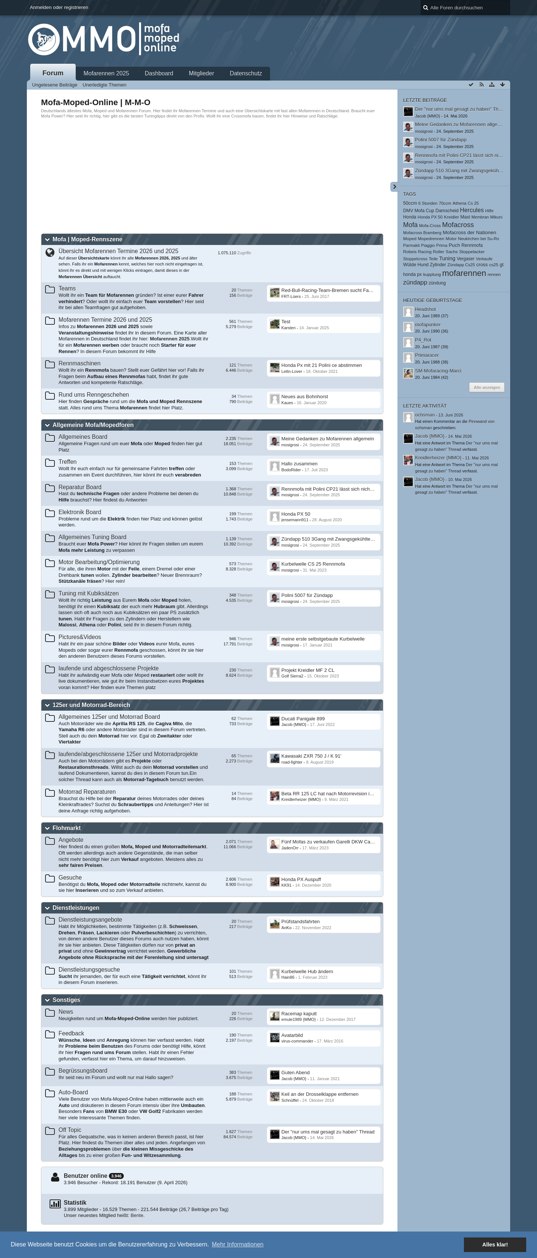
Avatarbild (292, 1035)
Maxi (465, 217)
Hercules (472, 210)
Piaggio (428, 245)
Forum (53, 73)
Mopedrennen (431, 238)
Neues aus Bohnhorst (305, 396)
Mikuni (496, 217)
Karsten (289, 327)
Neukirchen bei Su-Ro (478, 238)
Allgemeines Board (83, 437)
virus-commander (297, 1041)
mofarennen (464, 273)
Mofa (410, 225)
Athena (460, 203)
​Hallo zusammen (300, 463)
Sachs (452, 251)
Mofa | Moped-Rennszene (87, 239)
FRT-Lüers (291, 296)
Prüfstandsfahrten (301, 921)
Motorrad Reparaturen (87, 792)
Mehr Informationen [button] (238, 1244)
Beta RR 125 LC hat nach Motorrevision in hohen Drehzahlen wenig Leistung (364, 793)
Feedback (71, 1033)
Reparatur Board (80, 487)
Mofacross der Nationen (469, 232)
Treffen (68, 462)
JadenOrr (290, 848)
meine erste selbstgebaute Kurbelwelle (323, 639)
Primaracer (427, 355)
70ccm (445, 203)
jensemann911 (295, 520)
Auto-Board (73, 1092)
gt (501, 264)
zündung (437, 283)
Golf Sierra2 (293, 676)
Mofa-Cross (430, 225)
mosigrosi (290, 445)
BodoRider (291, 470)
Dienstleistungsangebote (90, 919)
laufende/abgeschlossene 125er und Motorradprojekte (128, 754)
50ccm (410, 203)
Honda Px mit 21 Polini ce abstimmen (322, 365)
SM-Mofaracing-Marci (438, 371)
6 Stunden (427, 203)
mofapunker (428, 324)
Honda (409, 217)
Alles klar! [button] (495, 1245)
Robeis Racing (417, 251)
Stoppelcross (415, 259)
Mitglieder (201, 73)
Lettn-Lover (292, 371)
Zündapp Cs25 (461, 264)
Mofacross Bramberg (422, 232)
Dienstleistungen (76, 908)
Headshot (425, 309)
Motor (451, 238)
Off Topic (70, 1130)
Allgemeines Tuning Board (92, 537)
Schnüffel (290, 1100)
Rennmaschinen (80, 363)
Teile (433, 258)
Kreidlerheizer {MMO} (301, 799)
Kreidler (451, 216)
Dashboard (159, 73)
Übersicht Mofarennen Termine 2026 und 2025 (118, 251)
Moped (410, 238)
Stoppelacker (471, 251)
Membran (480, 217)
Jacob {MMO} (294, 724)
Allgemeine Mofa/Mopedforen (93, 425)
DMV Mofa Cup (418, 210)
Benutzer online (85, 1176)
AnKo (287, 927)
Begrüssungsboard (83, 1070)
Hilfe (489, 210)
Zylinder (438, 264)
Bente (137, 1215)
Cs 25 (473, 203)
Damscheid (447, 210)
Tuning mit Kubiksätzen (89, 593)
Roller (439, 251)
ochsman (425, 415)
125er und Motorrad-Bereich (91, 705)
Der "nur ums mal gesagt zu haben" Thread (328, 1132)
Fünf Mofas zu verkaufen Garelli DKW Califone (332, 842)
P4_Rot (423, 340)
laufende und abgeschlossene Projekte (109, 668)
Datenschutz (246, 73)
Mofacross (458, 225)
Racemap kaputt (299, 1013)
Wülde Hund (415, 264)
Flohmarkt (67, 828)
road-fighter (292, 762)
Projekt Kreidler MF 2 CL (308, 670)
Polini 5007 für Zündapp (307, 595)
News (66, 1012)
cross (482, 264)
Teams (67, 288)
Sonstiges (67, 1000)
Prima (442, 245)
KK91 (287, 885)
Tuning (447, 258)
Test (286, 321)
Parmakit (411, 245)
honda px (412, 274)
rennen (493, 274)
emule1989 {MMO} (299, 1019)
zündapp (415, 282)
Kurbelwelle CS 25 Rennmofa (313, 564)
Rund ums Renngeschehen (94, 394)
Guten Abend (296, 1072)
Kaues (287, 402)
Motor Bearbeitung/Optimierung (99, 562)
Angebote (71, 840)
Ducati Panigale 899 (303, 718)
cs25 (494, 264)
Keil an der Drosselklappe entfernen (320, 1094)
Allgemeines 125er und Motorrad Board (109, 717)
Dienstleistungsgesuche (89, 969)
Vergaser (466, 258)
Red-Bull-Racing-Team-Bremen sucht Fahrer (329, 290)
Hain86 (288, 977)
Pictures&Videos (80, 637)
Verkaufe (484, 259)
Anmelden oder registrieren (59, 7)
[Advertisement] (212, 176)
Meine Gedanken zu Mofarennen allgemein (328, 438)
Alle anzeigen (487, 387)
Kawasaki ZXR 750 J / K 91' (312, 756)
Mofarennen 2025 (106, 73)
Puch (454, 245)
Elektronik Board (80, 512)
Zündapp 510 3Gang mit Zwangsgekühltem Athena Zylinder (345, 539)
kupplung (432, 274)
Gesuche (70, 877)
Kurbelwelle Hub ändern (307, 971)
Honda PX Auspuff (301, 879)
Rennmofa (472, 245)
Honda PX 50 (296, 514)
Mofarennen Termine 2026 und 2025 (105, 320)
